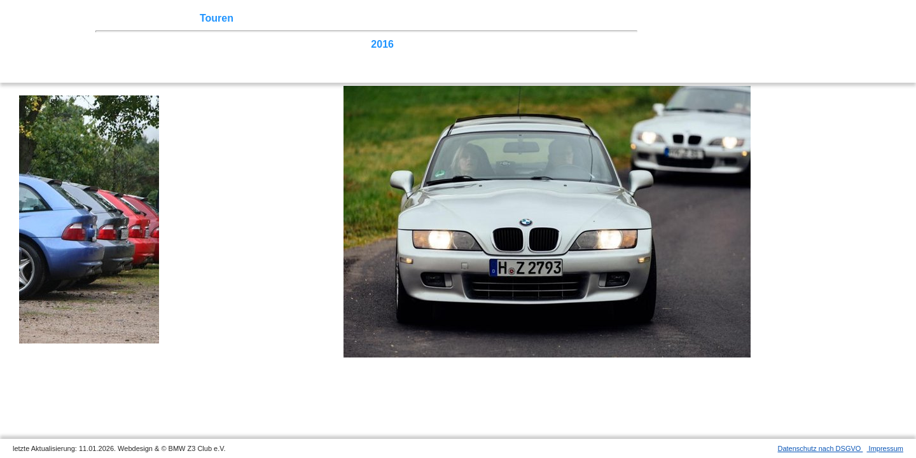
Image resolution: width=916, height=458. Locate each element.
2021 (237, 44)
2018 (324, 44)
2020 (266, 44)
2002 (266, 56)
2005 (179, 56)
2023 (179, 44)
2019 (295, 44)
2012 (498, 44)
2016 (382, 44)
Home (124, 18)
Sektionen (345, 18)
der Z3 (391, 18)
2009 (585, 44)
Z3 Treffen (168, 18)
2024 (150, 44)
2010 (556, 44)
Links (509, 18)
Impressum (885, 448)
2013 (469, 44)
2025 (121, 44)
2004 (208, 56)
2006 (150, 56)
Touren (216, 18)
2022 (208, 44)
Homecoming (316, 56)
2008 (614, 44)
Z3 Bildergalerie (451, 18)
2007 (121, 56)
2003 (237, 56)
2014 (440, 44)
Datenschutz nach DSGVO (820, 448)
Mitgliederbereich (571, 18)
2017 (353, 44)
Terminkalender (277, 18)
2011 (527, 44)
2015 (411, 44)
